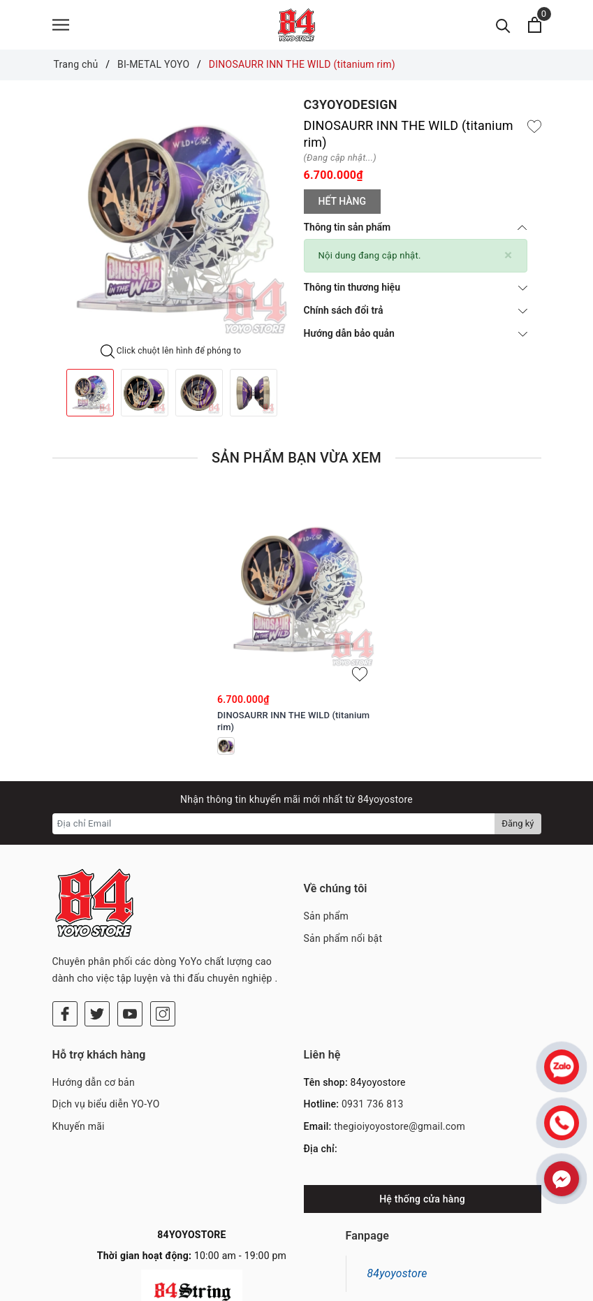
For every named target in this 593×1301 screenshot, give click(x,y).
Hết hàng (342, 204)
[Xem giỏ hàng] (534, 26)
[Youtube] (129, 958)
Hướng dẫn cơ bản (93, 1027)
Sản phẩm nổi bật (343, 941)
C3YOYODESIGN (350, 107)
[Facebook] (65, 958)
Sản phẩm (326, 918)
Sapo (394, 1287)
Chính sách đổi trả (415, 313)
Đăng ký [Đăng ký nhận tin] (518, 826)
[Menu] (60, 26)
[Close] (508, 258)
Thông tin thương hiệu (415, 290)
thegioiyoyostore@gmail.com (399, 1071)
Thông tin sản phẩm (415, 229)
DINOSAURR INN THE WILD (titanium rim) (293, 724)
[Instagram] (162, 958)
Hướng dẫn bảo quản (415, 336)
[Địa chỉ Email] (274, 826)
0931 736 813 (373, 1049)
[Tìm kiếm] (503, 26)
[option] (171, 223)
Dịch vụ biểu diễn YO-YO (106, 1049)
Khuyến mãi (78, 1071)
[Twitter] (97, 958)
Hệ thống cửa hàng (422, 1143)
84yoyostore (397, 1218)
